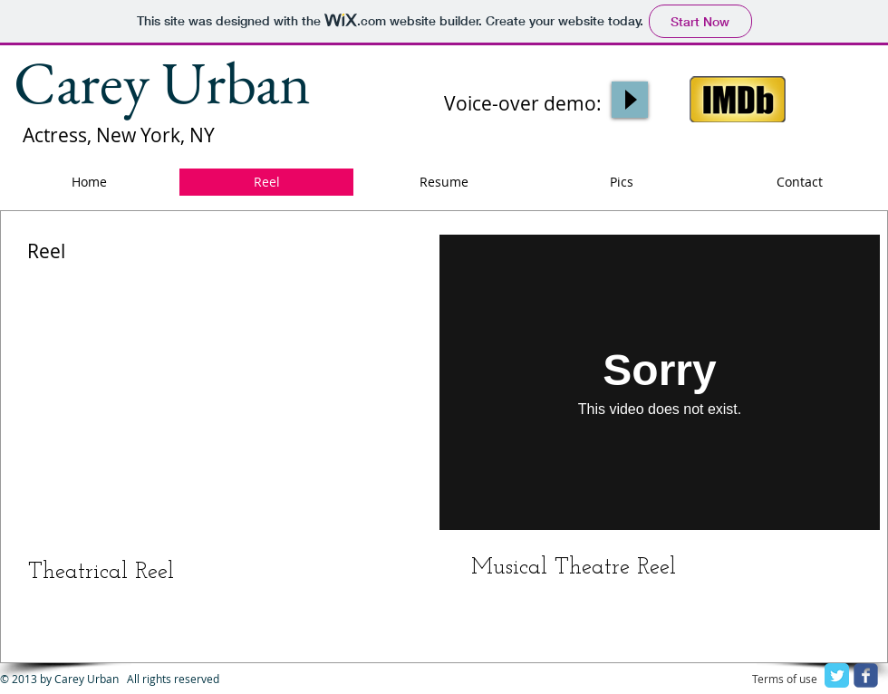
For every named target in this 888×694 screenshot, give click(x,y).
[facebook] (866, 675)
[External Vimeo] (659, 382)
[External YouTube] (217, 382)
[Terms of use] (785, 679)
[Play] (630, 100)
